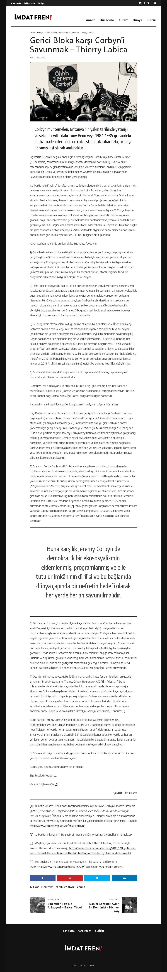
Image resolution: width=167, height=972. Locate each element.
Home (32, 32)
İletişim (42, 3)
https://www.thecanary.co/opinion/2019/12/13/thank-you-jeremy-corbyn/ (80, 866)
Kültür (151, 20)
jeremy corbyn (64, 887)
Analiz (90, 20)
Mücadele (106, 20)
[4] (56, 784)
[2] (72, 506)
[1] (85, 176)
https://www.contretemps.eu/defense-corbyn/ (57, 825)
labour (80, 887)
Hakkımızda (29, 3)
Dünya (137, 20)
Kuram (123, 20)
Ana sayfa (16, 3)
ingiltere (47, 887)
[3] (102, 681)
